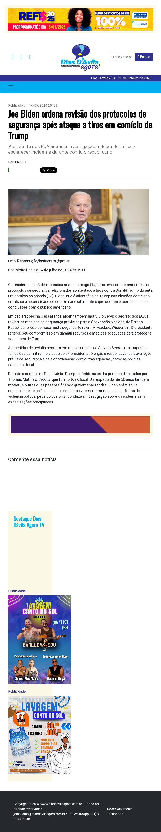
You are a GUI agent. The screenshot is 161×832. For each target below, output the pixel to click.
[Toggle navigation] (11, 87)
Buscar (143, 57)
